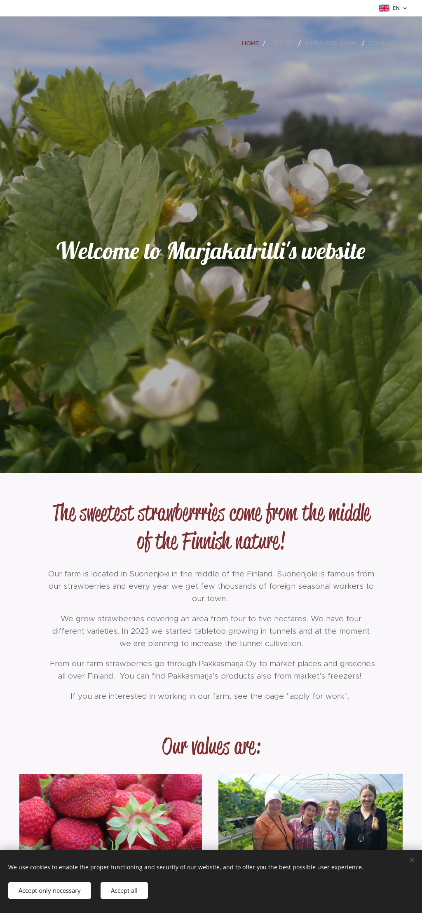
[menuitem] (252, 43)
